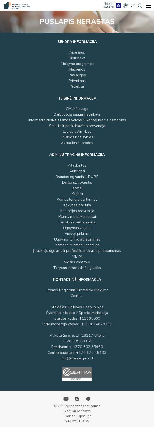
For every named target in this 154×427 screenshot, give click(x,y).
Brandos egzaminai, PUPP (77, 176)
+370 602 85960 (88, 347)
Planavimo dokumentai (77, 216)
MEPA (77, 256)
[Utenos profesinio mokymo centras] (15, 5)
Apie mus (77, 52)
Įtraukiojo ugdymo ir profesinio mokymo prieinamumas (77, 250)
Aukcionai (77, 171)
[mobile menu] (148, 5)
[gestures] (125, 5)
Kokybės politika (77, 205)
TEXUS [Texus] (83, 421)
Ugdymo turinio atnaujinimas (77, 239)
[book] (118, 5)
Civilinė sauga (77, 108)
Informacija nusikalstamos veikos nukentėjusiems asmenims (77, 120)
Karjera (77, 193)
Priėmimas (77, 80)
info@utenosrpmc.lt (77, 358)
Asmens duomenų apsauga (77, 245)
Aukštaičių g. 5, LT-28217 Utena (77, 335)
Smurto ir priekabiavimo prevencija (77, 125)
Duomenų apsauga (77, 416)
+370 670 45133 (91, 352)
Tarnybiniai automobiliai (77, 222)
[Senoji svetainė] (108, 5)
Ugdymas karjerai (77, 228)
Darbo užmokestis (77, 182)
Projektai (77, 86)
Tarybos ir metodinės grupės (77, 267)
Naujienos (77, 69)
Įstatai (77, 188)
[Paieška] (139, 5)
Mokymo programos (77, 63)
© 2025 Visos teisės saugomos (77, 406)
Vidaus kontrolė (77, 262)
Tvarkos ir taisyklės (77, 137)
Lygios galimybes (77, 131)
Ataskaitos (77, 165)
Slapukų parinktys (77, 411)
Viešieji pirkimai (77, 233)
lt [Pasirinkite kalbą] (132, 5)
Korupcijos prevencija (77, 211)
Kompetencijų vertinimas (77, 199)
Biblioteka (77, 58)
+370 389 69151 (77, 341)
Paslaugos (77, 75)
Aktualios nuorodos (77, 142)
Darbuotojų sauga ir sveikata (77, 114)
